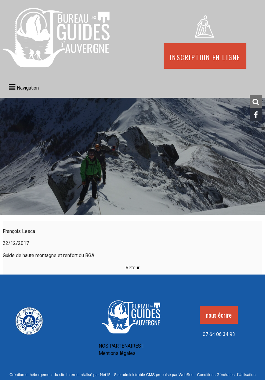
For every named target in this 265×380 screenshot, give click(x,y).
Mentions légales (117, 353)
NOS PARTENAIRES (120, 346)
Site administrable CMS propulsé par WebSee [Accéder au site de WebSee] (154, 374)
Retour (132, 267)
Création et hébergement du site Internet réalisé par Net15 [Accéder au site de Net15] (60, 374)
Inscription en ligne (205, 56)
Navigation (28, 88)
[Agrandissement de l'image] (29, 335)
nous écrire (219, 314)
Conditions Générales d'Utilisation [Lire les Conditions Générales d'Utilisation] (226, 374)
